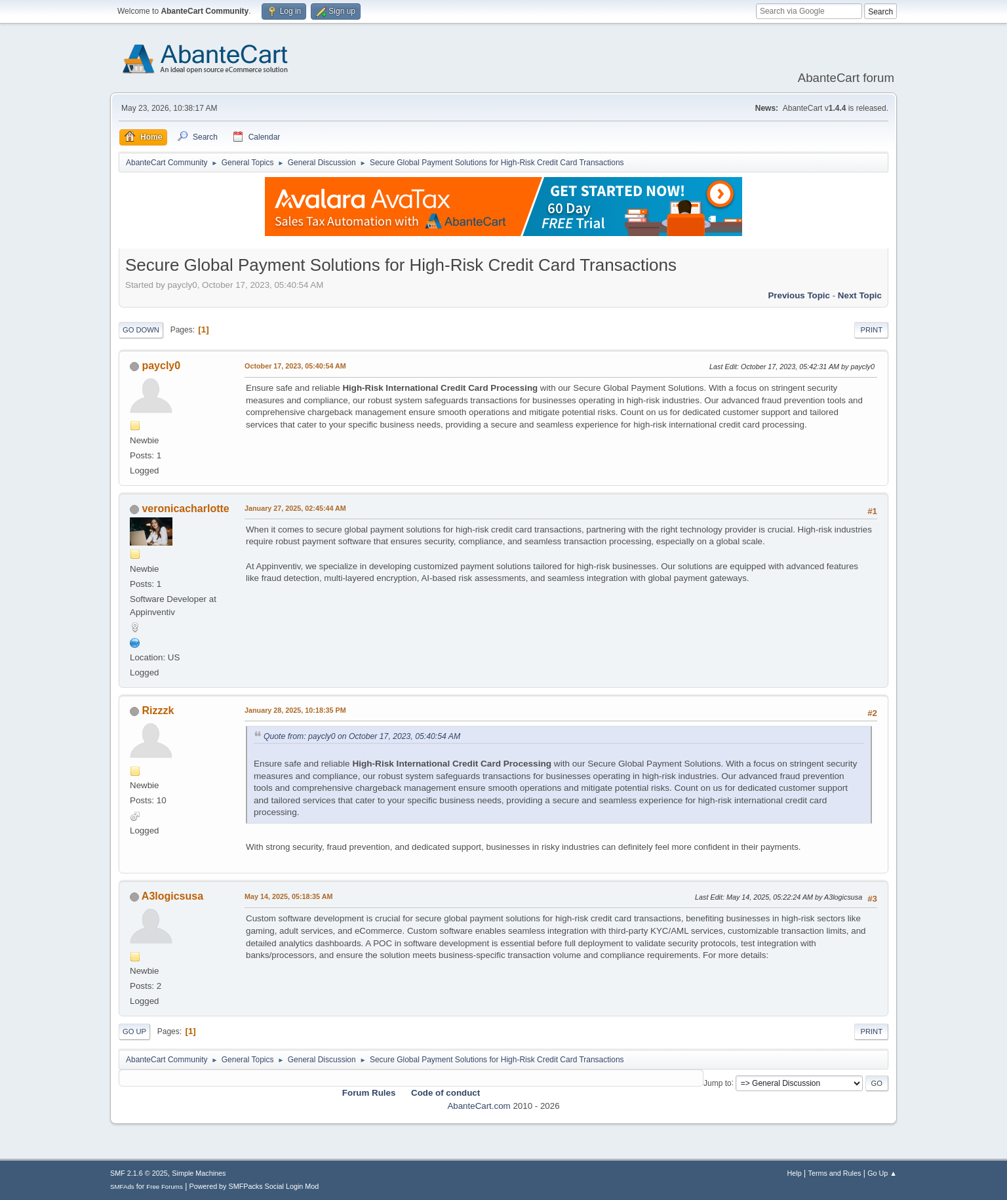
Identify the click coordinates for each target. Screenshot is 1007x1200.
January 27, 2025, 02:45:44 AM (295, 508)
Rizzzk (158, 710)
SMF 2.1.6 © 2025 (139, 1173)
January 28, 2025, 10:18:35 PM (295, 710)
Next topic (860, 295)
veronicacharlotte (185, 508)
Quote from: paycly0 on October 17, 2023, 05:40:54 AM (362, 736)
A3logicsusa (172, 896)
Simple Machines (199, 1173)
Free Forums (164, 1186)
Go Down (141, 330)
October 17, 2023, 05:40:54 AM (295, 366)
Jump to (717, 1082)
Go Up (134, 1031)
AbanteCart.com (478, 1106)
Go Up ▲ (882, 1173)
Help (794, 1173)
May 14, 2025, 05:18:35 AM (288, 896)
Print (871, 330)
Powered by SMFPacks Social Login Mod (254, 1186)
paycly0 (161, 365)
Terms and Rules (834, 1173)
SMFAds (122, 1186)
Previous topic (799, 295)
